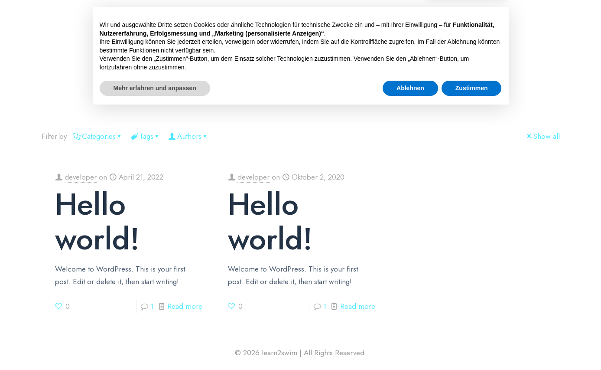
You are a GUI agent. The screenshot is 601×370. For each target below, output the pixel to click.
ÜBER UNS (292, 96)
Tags (146, 136)
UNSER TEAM (336, 96)
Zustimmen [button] (471, 346)
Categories (98, 136)
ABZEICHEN (250, 96)
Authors (189, 136)
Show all (543, 136)
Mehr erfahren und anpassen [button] (155, 346)
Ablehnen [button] (410, 346)
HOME (127, 96)
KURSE (162, 96)
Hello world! (97, 221)
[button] (162, 96)
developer (81, 177)
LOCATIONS (204, 96)
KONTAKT (380, 96)
